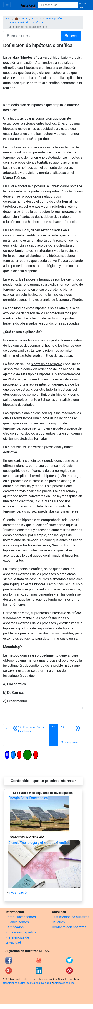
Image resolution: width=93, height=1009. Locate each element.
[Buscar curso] (58, 5)
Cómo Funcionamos (20, 917)
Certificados (14, 927)
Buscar (71, 35)
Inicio (7, 18)
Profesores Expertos (20, 932)
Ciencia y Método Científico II (25, 22)
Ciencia (36, 18)
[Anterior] (29, 735)
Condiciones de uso (14, 982)
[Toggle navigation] (7, 4)
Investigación (54, 18)
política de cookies (63, 982)
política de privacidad (39, 982)
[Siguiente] (70, 735)
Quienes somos (17, 922)
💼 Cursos (21, 18)
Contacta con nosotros (69, 927)
